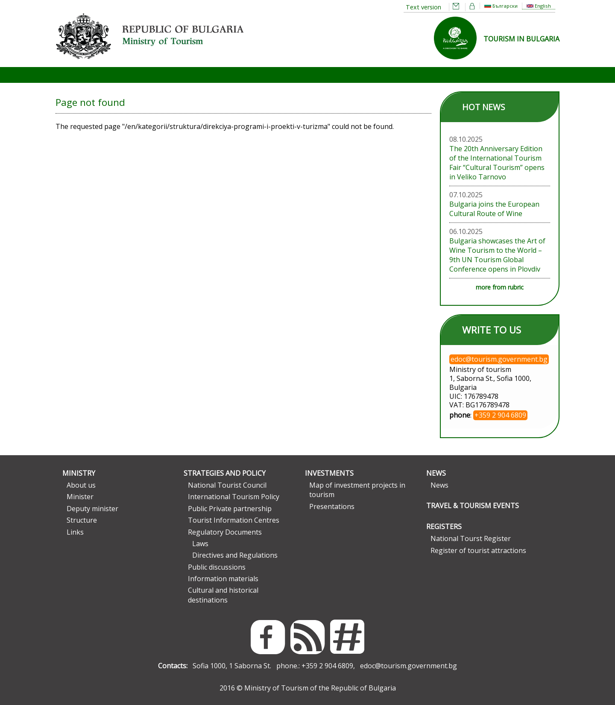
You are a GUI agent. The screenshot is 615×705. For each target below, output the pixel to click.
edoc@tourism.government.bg (408, 665)
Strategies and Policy (225, 473)
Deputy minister (92, 508)
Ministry (78, 473)
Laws (200, 543)
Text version (423, 7)
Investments (329, 473)
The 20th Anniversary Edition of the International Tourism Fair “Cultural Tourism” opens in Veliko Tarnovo (497, 162)
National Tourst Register (470, 538)
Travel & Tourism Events (472, 505)
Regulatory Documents (225, 532)
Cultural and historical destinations (223, 594)
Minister (80, 496)
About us (81, 485)
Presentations (331, 506)
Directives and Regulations (235, 555)
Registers (444, 526)
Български (501, 6)
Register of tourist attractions (478, 550)
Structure (82, 520)
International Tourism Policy (233, 496)
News (436, 473)
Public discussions (217, 567)
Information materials (223, 578)
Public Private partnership (230, 508)
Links (75, 532)
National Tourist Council (227, 485)
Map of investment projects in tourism (357, 489)
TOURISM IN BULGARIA (521, 39)
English (539, 6)
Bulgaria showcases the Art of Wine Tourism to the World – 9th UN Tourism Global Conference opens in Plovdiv (497, 255)
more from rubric (500, 287)
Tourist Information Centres (233, 520)
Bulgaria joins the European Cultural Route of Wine (494, 208)
